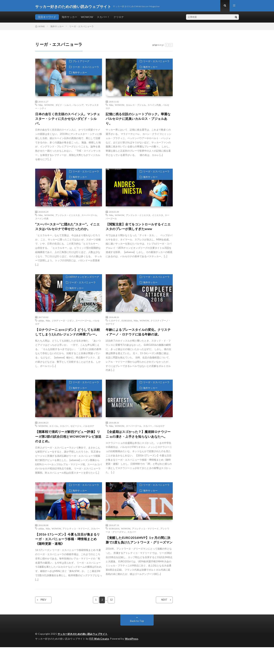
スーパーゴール (89, 217)
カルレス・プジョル (136, 106)
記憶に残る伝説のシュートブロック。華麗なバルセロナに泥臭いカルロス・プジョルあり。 (138, 121)
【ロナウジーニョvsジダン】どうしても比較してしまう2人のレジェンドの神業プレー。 (68, 338)
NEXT (162, 610)
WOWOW (87, 18)
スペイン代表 (154, 106)
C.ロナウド (114, 323)
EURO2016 (126, 323)
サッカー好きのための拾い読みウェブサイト (83, 644)
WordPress (133, 648)
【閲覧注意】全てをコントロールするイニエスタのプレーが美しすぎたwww (138, 229)
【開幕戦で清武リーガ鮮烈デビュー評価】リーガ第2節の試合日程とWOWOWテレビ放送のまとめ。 (68, 441)
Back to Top (137, 631)
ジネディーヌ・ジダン (63, 323)
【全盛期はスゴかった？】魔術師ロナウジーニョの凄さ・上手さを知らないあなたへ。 (138, 441)
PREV (46, 610)
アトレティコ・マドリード (76, 538)
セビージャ (75, 430)
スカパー (64, 430)
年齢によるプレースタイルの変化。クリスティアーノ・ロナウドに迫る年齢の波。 (138, 335)
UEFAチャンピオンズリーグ (83, 280)
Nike (40, 106)
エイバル (53, 430)
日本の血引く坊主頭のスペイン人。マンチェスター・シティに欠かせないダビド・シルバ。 (67, 121)
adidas (41, 323)
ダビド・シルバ (63, 106)
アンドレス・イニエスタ (67, 217)
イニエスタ (157, 217)
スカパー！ (103, 18)
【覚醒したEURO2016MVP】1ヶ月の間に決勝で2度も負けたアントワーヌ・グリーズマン (138, 552)
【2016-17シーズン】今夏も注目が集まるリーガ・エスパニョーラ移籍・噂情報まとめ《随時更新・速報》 (67, 549)
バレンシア (78, 106)
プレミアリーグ (80, 63)
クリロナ (118, 18)
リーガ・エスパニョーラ (85, 69)
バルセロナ (88, 430)
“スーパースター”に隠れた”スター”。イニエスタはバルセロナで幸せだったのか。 (67, 229)
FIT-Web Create (99, 648)
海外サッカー (69, 18)
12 (111, 610)
